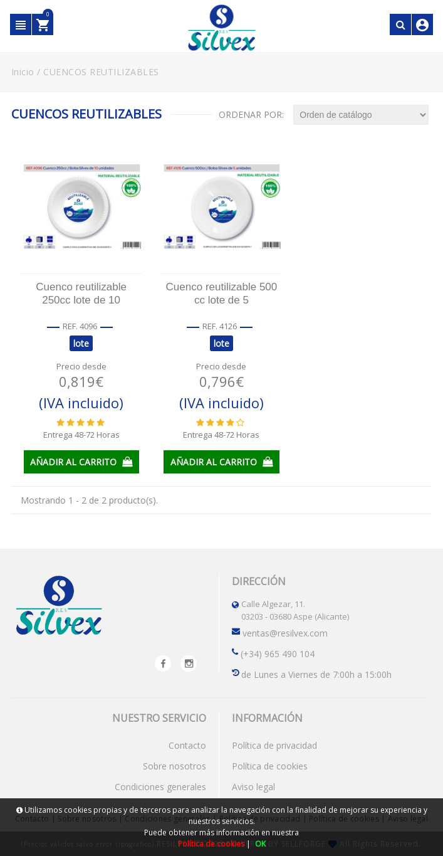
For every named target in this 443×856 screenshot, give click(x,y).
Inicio (22, 72)
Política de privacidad (274, 745)
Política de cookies (270, 765)
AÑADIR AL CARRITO (81, 461)
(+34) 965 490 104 (278, 653)
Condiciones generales (160, 786)
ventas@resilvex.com (285, 632)
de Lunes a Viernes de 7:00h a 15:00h (316, 674)
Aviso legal (253, 786)
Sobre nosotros (174, 765)
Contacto (187, 745)
